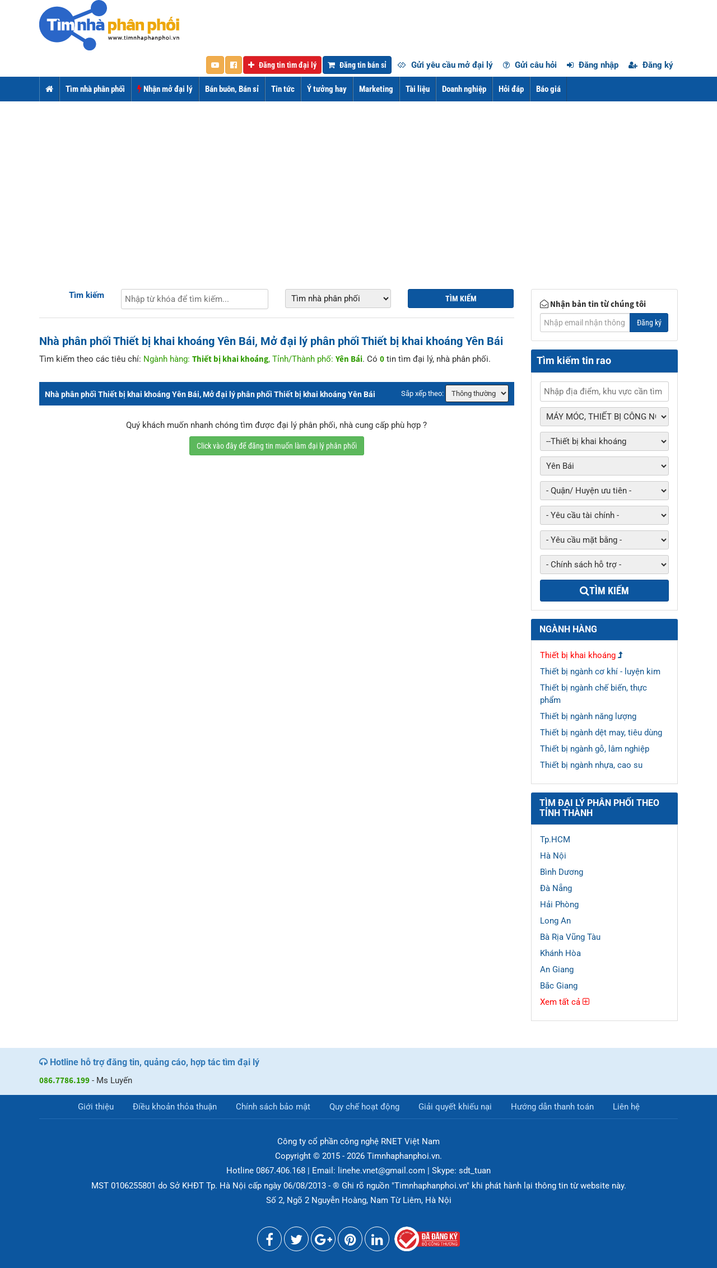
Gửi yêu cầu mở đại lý (445, 65)
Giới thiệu (96, 1107)
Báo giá (548, 89)
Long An (555, 921)
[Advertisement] (358, 185)
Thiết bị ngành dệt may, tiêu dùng (601, 733)
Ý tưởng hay (327, 89)
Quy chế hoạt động (364, 1107)
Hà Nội (553, 856)
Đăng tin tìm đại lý (282, 64)
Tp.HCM (555, 840)
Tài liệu (418, 89)
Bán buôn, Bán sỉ (232, 89)
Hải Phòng (559, 904)
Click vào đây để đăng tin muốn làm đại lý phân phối (277, 445)
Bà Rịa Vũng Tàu (570, 937)
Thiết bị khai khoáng (578, 655)
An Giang (557, 969)
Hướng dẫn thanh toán (552, 1107)
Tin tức (283, 89)
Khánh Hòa (560, 953)
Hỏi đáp (511, 89)
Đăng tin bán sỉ (357, 64)
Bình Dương (561, 872)
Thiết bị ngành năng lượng (588, 716)
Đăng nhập (592, 65)
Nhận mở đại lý (165, 89)
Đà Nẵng (556, 888)
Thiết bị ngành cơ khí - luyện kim (600, 671)
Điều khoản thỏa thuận (175, 1107)
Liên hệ (626, 1107)
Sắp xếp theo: (422, 393)
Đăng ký (650, 65)
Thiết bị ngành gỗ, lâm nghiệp (594, 749)
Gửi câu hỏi (530, 65)
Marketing (376, 89)
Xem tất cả (564, 1002)
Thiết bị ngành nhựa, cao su (591, 765)
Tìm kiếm (86, 295)
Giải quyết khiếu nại (455, 1107)
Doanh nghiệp (464, 89)
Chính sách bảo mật (273, 1107)
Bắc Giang (559, 986)
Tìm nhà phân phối (95, 89)
